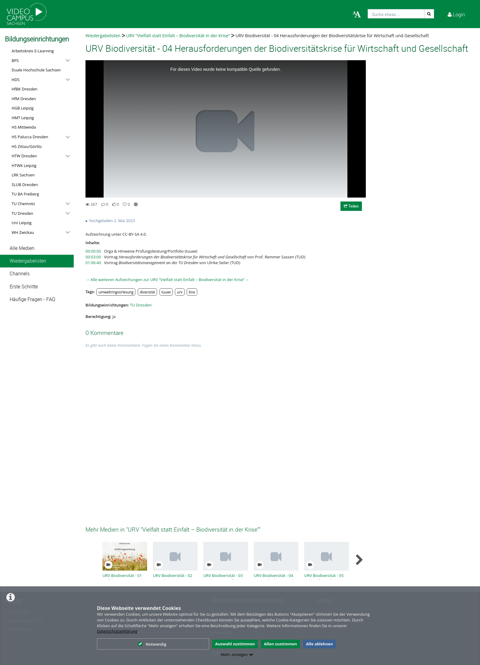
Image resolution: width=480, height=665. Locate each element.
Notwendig (152, 644)
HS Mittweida (24, 127)
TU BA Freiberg (25, 194)
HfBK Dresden (24, 89)
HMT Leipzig (23, 117)
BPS (15, 60)
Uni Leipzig (22, 222)
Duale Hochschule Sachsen (36, 70)
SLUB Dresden (25, 184)
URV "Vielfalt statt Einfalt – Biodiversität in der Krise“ (178, 35)
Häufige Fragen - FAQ (32, 299)
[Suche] (429, 13)
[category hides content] (66, 60)
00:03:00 (93, 257)
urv (179, 292)
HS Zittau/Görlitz (27, 146)
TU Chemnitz (23, 203)
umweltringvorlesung (115, 292)
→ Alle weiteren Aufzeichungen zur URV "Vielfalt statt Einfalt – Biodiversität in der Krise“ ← (167, 279)
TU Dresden (22, 213)
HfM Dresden (24, 98)
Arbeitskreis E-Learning (33, 51)
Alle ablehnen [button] (319, 644)
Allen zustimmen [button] (280, 644)
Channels (20, 273)
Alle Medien (22, 248)
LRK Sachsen (23, 175)
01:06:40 (93, 262)
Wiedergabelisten (28, 261)
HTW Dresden (24, 156)
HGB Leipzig (23, 108)
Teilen (351, 206)
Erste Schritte (24, 286)
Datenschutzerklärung (117, 631)
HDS (16, 79)
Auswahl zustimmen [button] (235, 644)
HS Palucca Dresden (30, 136)
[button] (39, 60)
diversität (147, 292)
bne (192, 292)
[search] (396, 13)
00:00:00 (93, 251)
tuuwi (166, 292)
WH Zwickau (23, 232)
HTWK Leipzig (24, 165)
